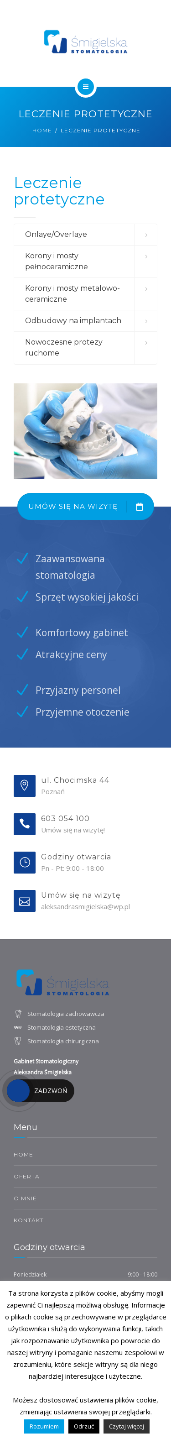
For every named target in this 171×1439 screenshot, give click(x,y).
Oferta (27, 1176)
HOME (23, 1154)
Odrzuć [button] (84, 1426)
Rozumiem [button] (44, 1426)
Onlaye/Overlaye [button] (56, 234)
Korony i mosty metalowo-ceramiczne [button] (72, 293)
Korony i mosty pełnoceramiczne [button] (56, 261)
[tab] (85, 235)
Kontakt (29, 1220)
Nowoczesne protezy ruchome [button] (64, 347)
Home (42, 130)
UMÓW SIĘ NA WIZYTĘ (91, 506)
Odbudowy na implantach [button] (73, 320)
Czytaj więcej (126, 1426)
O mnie (25, 1198)
